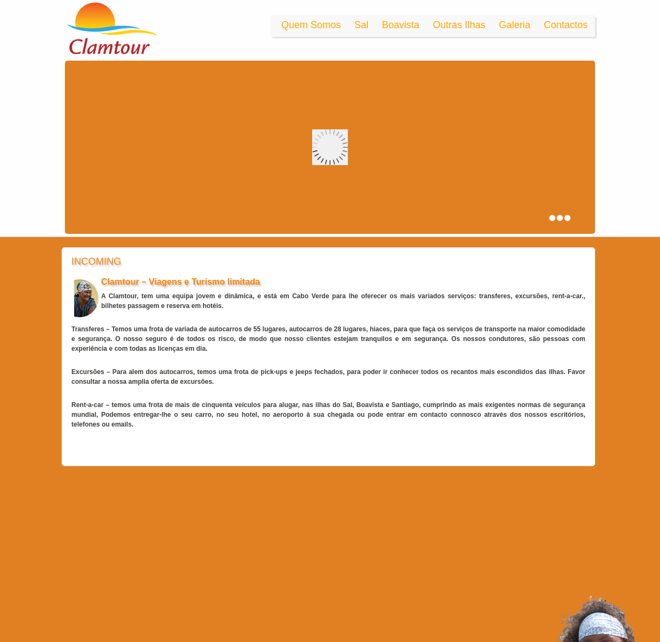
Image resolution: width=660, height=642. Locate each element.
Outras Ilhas (459, 24)
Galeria (514, 24)
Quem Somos (311, 24)
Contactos (566, 24)
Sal (361, 24)
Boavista (400, 24)
